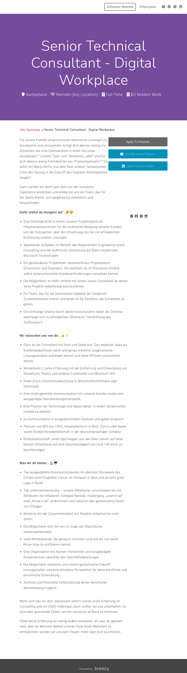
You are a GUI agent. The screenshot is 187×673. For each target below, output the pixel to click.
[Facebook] (169, 7)
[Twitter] (163, 7)
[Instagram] (175, 7)
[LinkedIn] (180, 7)
